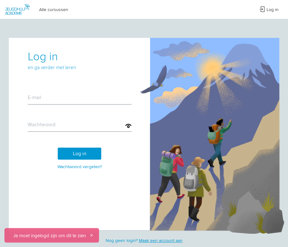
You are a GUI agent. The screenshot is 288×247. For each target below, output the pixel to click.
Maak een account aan (161, 240)
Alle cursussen (53, 9)
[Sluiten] (91, 235)
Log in (269, 9)
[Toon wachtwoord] (128, 126)
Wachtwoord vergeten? (79, 166)
